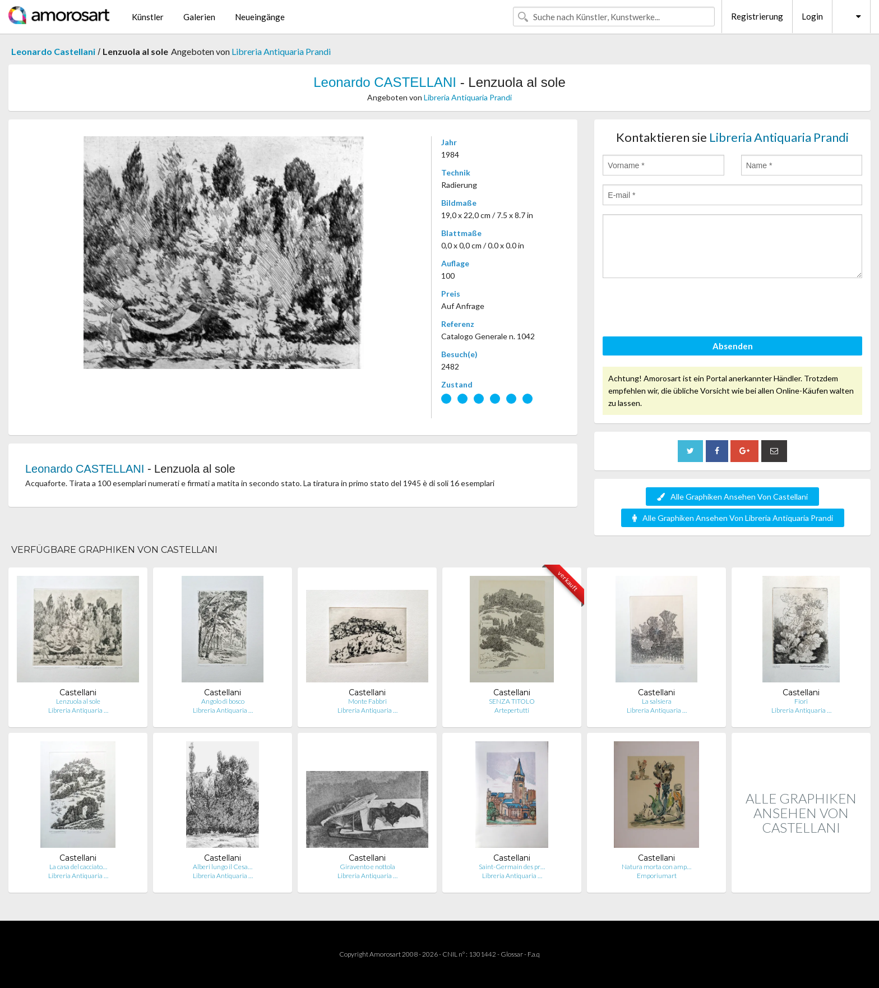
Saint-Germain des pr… (512, 866)
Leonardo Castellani (53, 51)
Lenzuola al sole (78, 701)
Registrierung (757, 16)
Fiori (801, 701)
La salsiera (657, 701)
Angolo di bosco (222, 701)
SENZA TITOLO (512, 701)
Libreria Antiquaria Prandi (281, 51)
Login (812, 16)
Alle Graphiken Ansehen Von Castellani (732, 496)
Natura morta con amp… (656, 866)
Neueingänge (260, 17)
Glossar (512, 954)
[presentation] (688, 309)
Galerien (199, 17)
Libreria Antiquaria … (78, 710)
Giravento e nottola (367, 866)
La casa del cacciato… (78, 866)
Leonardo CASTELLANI (384, 82)
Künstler (148, 17)
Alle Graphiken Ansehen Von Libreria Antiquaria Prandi (732, 518)
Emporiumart (657, 875)
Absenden (733, 346)
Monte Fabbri (367, 701)
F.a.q (534, 954)
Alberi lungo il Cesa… (222, 866)
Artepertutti (511, 710)
